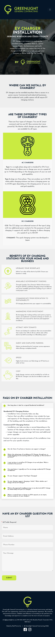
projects (47, 615)
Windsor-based (32, 609)
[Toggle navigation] (50, 9)
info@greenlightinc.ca (9, 620)
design (50, 609)
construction (41, 609)
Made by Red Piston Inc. (13, 626)
